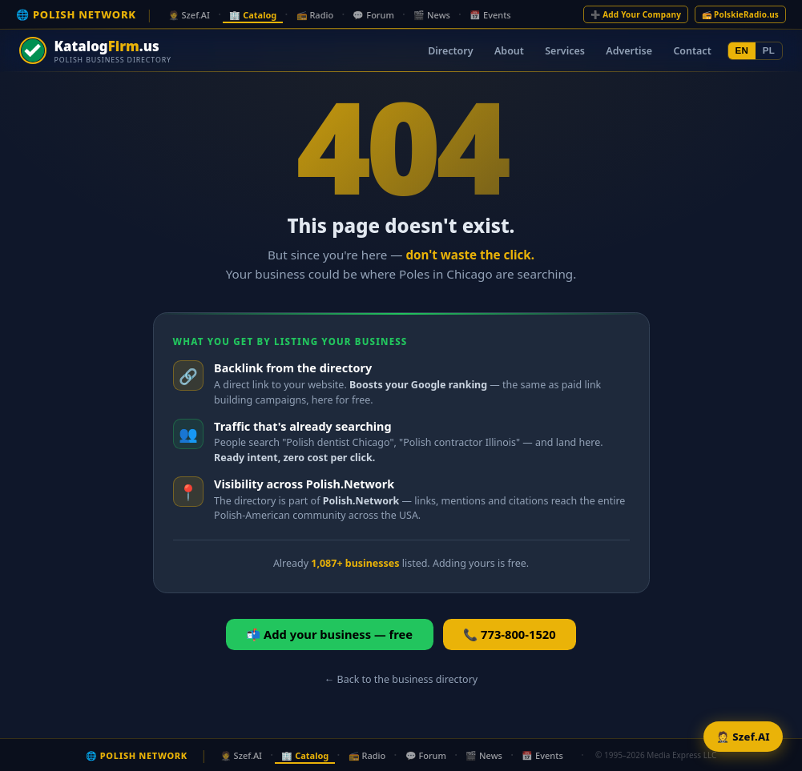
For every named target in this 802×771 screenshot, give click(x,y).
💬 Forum (373, 15)
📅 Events (490, 15)
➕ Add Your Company (635, 14)
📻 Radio (315, 15)
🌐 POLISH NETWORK (76, 14)
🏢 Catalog (252, 15)
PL (769, 50)
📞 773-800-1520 (509, 634)
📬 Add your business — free (329, 634)
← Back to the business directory (401, 679)
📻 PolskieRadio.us (740, 14)
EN (742, 50)
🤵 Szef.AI (189, 15)
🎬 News (431, 15)
